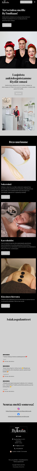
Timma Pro (21, 467)
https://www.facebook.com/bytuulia (18, 416)
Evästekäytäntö (23, 460)
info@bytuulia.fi (19, 445)
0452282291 (19, 448)
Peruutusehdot (13, 460)
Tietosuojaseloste (18, 461)
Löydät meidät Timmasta (19, 451)
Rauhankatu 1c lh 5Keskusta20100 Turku (19, 441)
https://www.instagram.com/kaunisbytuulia (18, 411)
